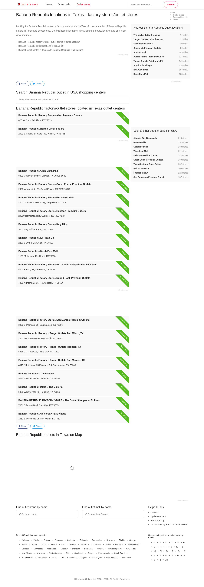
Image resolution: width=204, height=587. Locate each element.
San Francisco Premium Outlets (149, 177)
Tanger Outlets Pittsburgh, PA (148, 61)
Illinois (43, 544)
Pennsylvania (104, 553)
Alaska (36, 540)
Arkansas (59, 540)
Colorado (84, 540)
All (166, 559)
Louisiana (97, 544)
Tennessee (42, 557)
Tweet (37, 84)
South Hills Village (143, 65)
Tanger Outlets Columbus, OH (148, 39)
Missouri (64, 549)
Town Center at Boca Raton (147, 164)
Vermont (72, 557)
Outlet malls (64, 4)
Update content (158, 516)
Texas (54, 557)
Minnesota (38, 549)
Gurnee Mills (140, 142)
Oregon (91, 553)
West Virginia (112, 557)
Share (22, 84)
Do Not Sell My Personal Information (169, 524)
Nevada (100, 549)
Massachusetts (134, 544)
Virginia (84, 557)
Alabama (25, 540)
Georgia (132, 540)
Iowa (63, 544)
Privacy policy (157, 520)
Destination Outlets (143, 43)
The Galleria (77, 50)
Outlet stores (83, 4)
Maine (108, 544)
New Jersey (131, 549)
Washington (97, 557)
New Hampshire (115, 549)
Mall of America (141, 168)
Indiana (54, 544)
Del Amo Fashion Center (146, 155)
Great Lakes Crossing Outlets (148, 160)
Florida (122, 540)
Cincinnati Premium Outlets (147, 48)
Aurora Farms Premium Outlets (149, 56)
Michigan (25, 549)
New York (41, 553)
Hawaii (24, 544)
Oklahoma (78, 553)
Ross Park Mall (141, 74)
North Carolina (55, 553)
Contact (154, 512)
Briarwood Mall (141, 70)
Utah (63, 557)
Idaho (34, 544)
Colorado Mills (141, 147)
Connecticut (97, 540)
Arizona (47, 540)
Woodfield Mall (141, 151)
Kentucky (85, 544)
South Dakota (27, 557)
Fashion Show (141, 173)
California (71, 540)
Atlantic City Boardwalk (145, 138)
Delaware (110, 540)
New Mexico (27, 553)
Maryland (119, 544)
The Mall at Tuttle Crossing (147, 35)
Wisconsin (126, 557)
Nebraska (88, 549)
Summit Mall (140, 52)
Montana (76, 549)
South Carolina (120, 553)
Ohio (68, 553)
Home (49, 4)
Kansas (73, 544)
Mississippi (51, 549)
